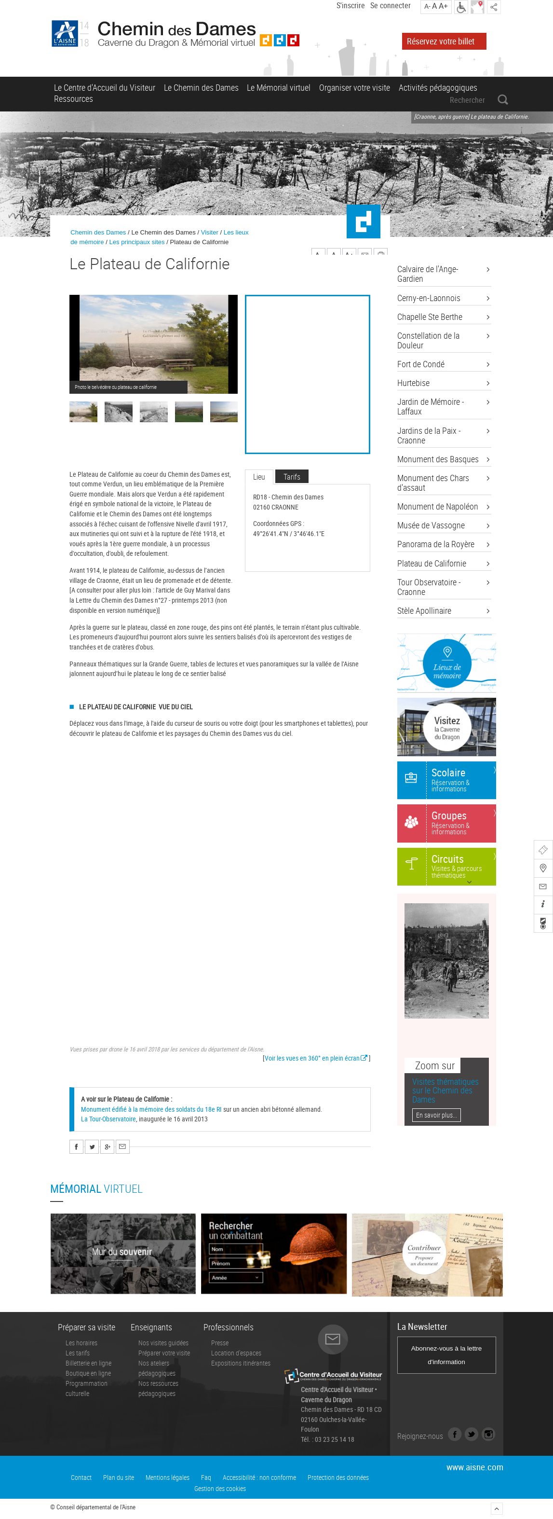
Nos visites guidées (163, 1342)
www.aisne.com (474, 1467)
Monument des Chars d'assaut (433, 483)
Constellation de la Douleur (428, 341)
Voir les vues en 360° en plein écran (312, 1058)
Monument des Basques (438, 459)
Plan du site (118, 1477)
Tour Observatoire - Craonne (429, 587)
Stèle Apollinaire (424, 611)
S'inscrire (351, 5)
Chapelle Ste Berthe (429, 317)
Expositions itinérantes (240, 1362)
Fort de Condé (421, 364)
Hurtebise (413, 383)
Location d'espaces (236, 1352)
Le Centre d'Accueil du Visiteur (104, 87)
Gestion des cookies (220, 1488)
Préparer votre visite (164, 1352)
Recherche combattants (542, 924)
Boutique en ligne (88, 1373)
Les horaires (81, 1342)
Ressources (73, 98)
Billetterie (542, 850)
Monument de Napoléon (437, 506)
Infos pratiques (542, 906)
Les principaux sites (136, 242)
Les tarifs (78, 1352)
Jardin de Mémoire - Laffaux (430, 407)
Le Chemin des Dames (201, 87)
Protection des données (338, 1477)
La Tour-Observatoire (108, 1118)
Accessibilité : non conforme (259, 1477)
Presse (220, 1342)
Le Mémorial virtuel (278, 87)
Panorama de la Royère (435, 544)
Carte (542, 869)
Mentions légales (167, 1477)
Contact (81, 1477)
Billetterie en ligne (88, 1362)
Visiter (209, 232)
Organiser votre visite (354, 87)
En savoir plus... (436, 1114)
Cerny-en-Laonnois (428, 298)
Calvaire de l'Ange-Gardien (428, 274)
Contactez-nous (542, 887)
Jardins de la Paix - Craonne (429, 436)
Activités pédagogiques (438, 87)
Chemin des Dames (98, 232)
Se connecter (390, 5)
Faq (206, 1477)
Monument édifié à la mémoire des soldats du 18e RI (151, 1109)
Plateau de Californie (431, 563)
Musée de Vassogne (431, 525)
